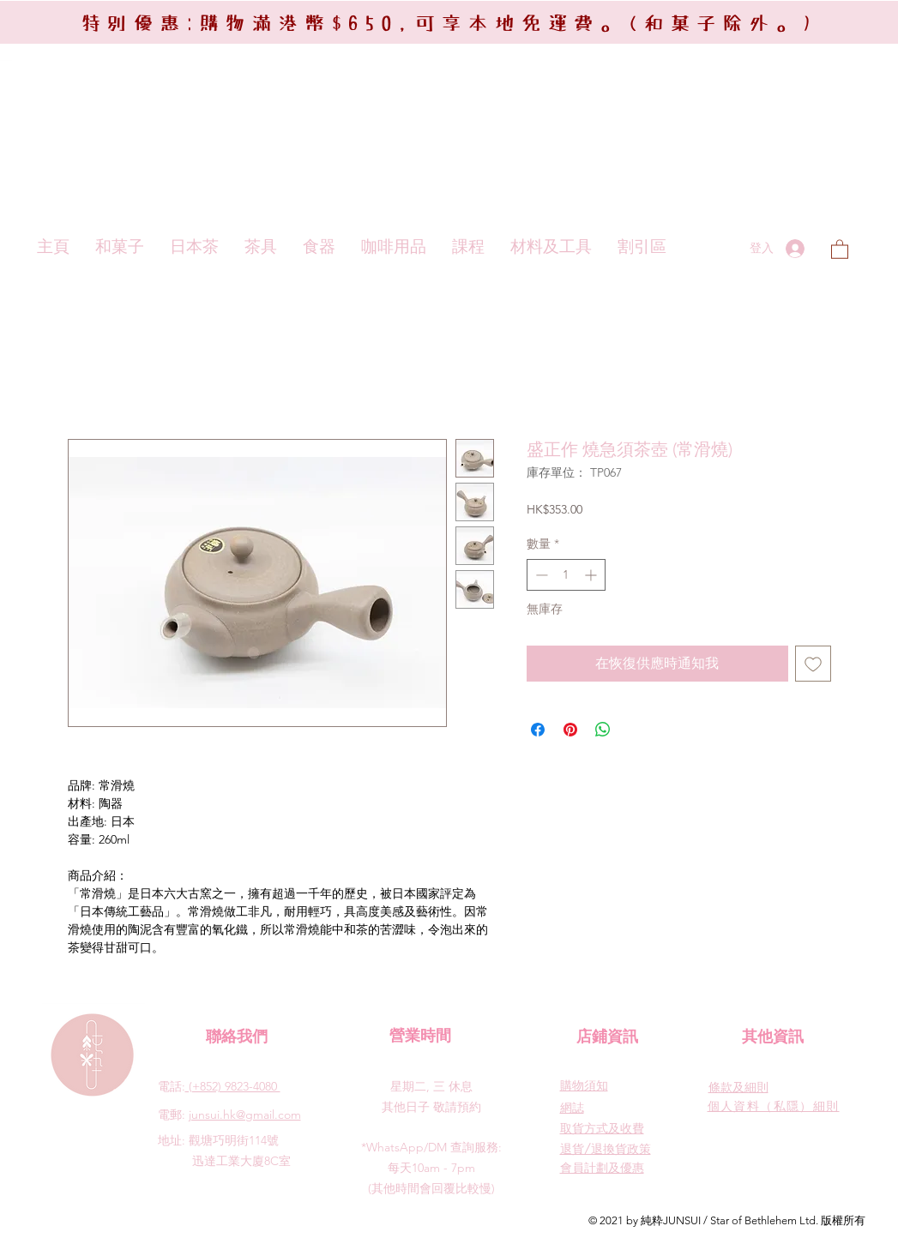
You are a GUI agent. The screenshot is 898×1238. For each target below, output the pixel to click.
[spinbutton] (566, 575)
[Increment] (592, 575)
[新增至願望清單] (813, 664)
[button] (839, 248)
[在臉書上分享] (537, 729)
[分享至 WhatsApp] (603, 729)
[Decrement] (540, 575)
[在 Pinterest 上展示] (570, 729)
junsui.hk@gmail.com (245, 1114)
